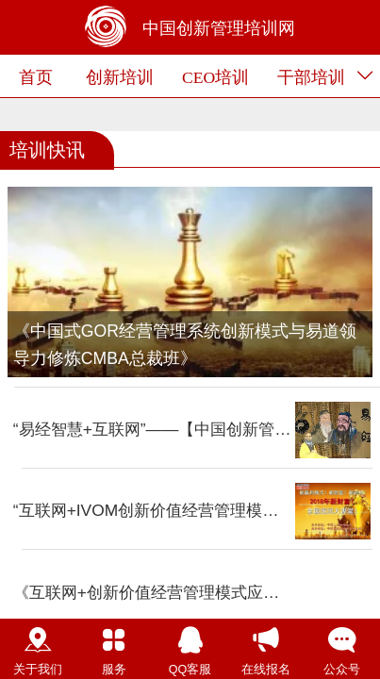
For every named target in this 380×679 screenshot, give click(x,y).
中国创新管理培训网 (218, 28)
